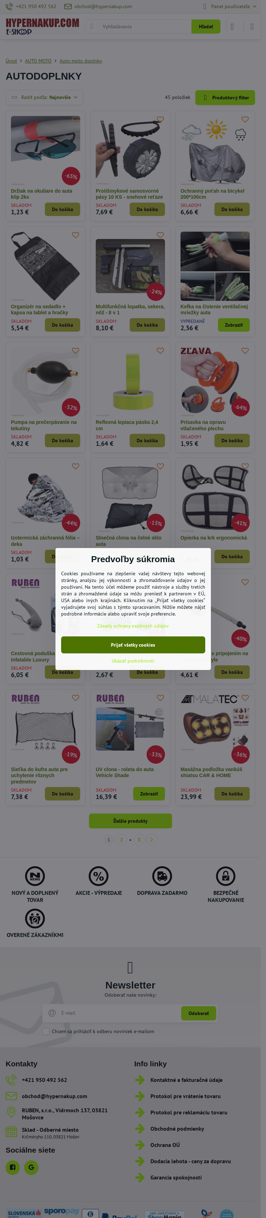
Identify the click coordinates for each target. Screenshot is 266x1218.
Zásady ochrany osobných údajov (133, 626)
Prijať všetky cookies (133, 645)
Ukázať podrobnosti (133, 661)
